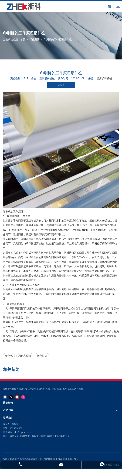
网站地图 (48, 458)
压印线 (13, 331)
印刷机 (7, 211)
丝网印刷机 (13, 216)
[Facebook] (5, 397)
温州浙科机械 (104, 78)
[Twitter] (11, 397)
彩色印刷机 (24, 355)
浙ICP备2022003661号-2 (65, 458)
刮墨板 (7, 225)
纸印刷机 (42, 355)
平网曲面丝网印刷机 (18, 284)
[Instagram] (23, 397)
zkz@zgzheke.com (23, 432)
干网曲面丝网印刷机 (55, 294)
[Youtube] (17, 397)
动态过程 (21, 340)
